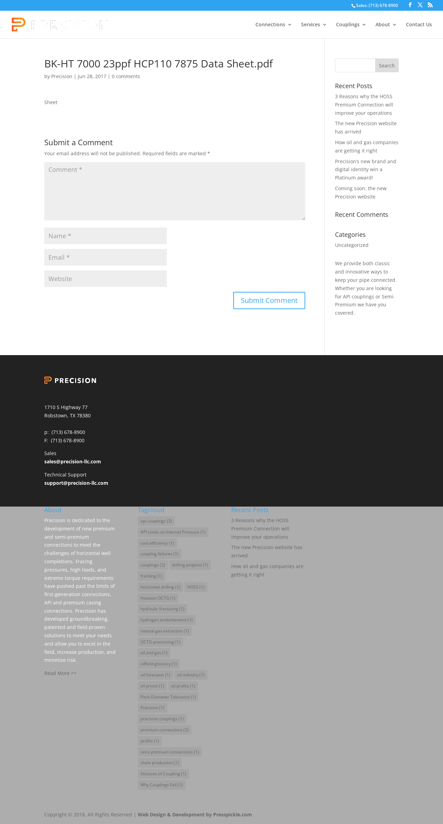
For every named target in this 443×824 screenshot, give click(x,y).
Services (310, 25)
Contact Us (419, 25)
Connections (270, 25)
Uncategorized (352, 245)
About (383, 25)
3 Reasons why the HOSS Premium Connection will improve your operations (364, 104)
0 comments (126, 76)
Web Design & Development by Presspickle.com (195, 814)
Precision (61, 76)
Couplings (348, 25)
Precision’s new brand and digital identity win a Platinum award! (365, 169)
